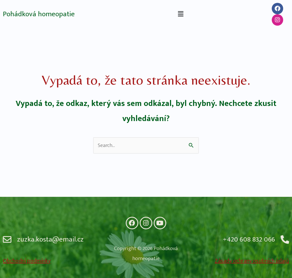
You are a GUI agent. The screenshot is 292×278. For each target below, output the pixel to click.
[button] (180, 14)
